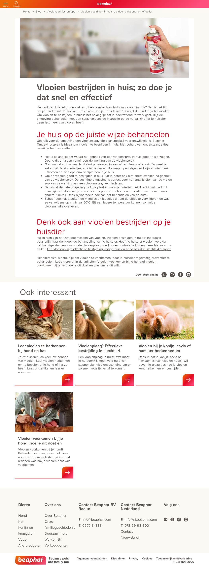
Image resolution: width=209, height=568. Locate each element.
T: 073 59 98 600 (135, 525)
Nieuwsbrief (130, 537)
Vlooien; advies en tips (61, 11)
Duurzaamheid (56, 533)
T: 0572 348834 (91, 525)
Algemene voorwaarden (92, 558)
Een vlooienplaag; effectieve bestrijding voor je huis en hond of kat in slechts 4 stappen (109, 249)
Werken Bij (53, 539)
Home (26, 11)
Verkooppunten (57, 545)
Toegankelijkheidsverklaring (174, 558)
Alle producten (29, 545)
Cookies (147, 558)
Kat (20, 521)
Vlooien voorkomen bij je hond (119, 261)
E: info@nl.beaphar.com (139, 519)
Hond (22, 515)
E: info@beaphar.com (95, 519)
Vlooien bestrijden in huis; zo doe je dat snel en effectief (116, 11)
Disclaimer (118, 558)
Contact (127, 531)
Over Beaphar (55, 515)
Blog (38, 11)
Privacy (133, 558)
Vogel (22, 539)
